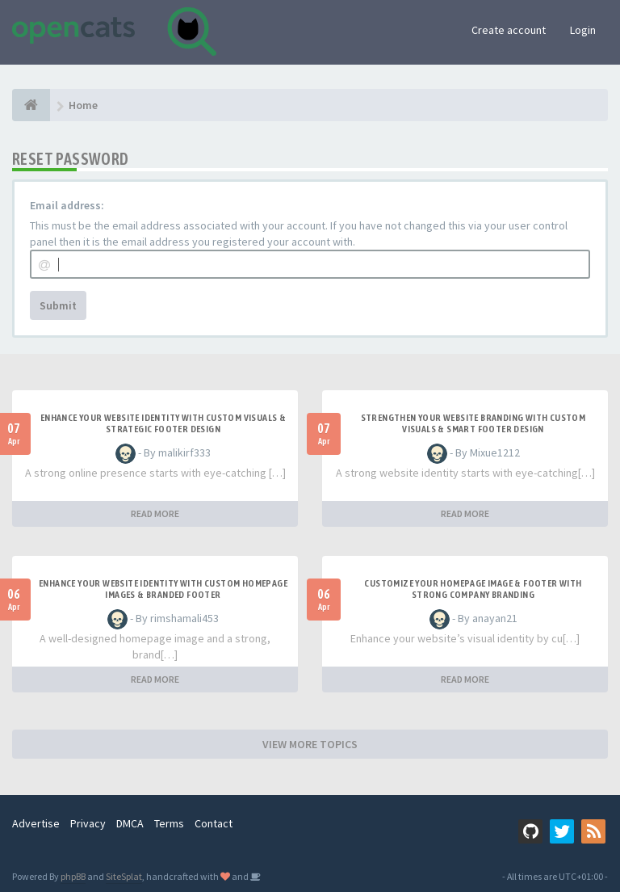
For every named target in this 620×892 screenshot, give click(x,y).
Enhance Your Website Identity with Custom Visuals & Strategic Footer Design (163, 423)
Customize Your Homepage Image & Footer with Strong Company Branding (472, 589)
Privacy (88, 823)
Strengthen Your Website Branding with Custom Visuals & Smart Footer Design (473, 423)
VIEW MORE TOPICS (310, 744)
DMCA (130, 823)
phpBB (73, 876)
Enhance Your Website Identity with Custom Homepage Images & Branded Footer (163, 589)
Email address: (67, 205)
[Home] (31, 105)
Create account (508, 30)
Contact (213, 823)
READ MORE (155, 513)
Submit (58, 305)
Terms (169, 823)
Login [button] (583, 30)
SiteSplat (124, 876)
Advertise (36, 823)
